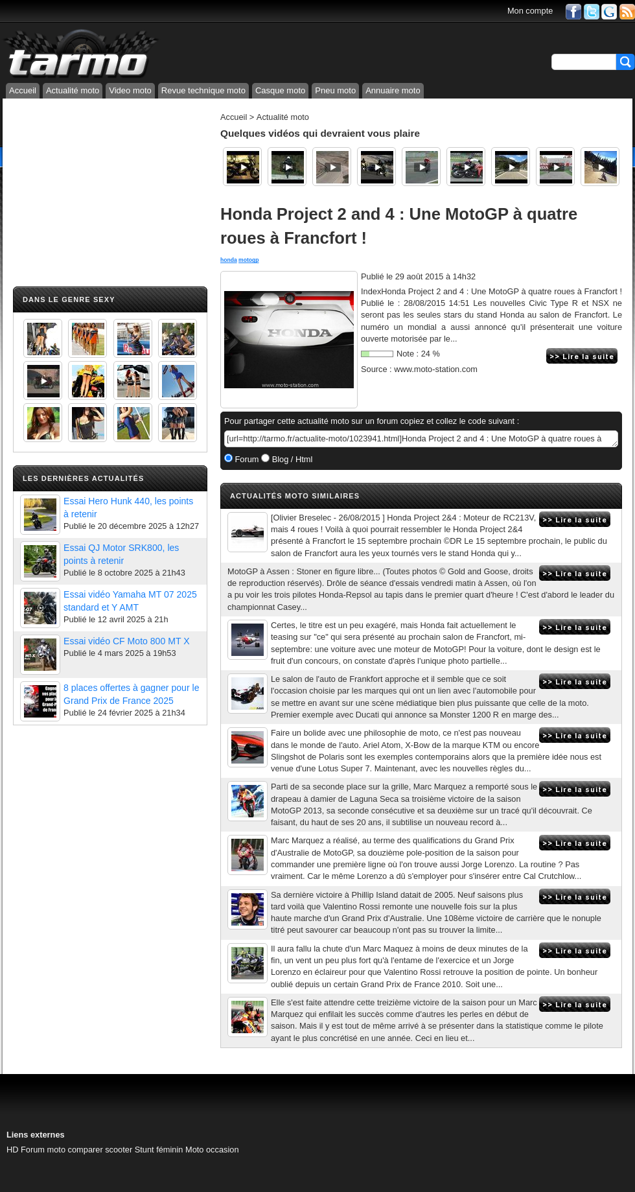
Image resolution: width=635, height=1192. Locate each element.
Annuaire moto (393, 90)
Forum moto (43, 1149)
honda (228, 260)
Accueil (22, 90)
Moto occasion (212, 1149)
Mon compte (530, 11)
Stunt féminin (159, 1149)
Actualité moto (72, 90)
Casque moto (280, 90)
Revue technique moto (203, 90)
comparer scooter (100, 1149)
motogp (248, 260)
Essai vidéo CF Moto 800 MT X (127, 641)
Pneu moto (335, 90)
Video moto (130, 90)
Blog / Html (291, 459)
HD (12, 1149)
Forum (246, 459)
